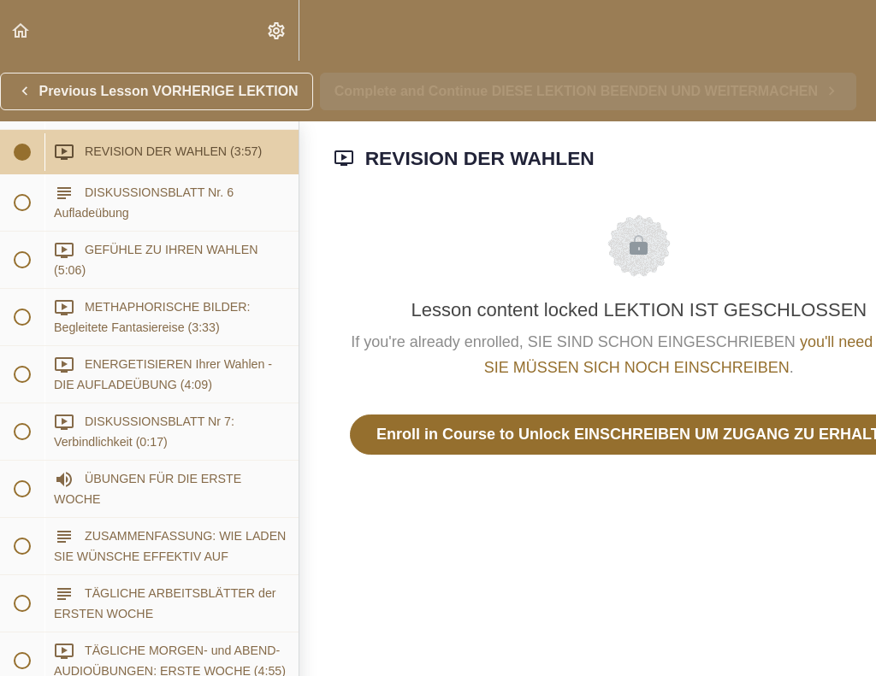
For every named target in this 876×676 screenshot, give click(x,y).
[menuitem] (277, 30)
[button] (21, 30)
